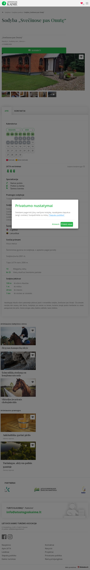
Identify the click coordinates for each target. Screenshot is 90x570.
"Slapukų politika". (57, 215)
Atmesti (55, 224)
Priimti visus (66, 224)
